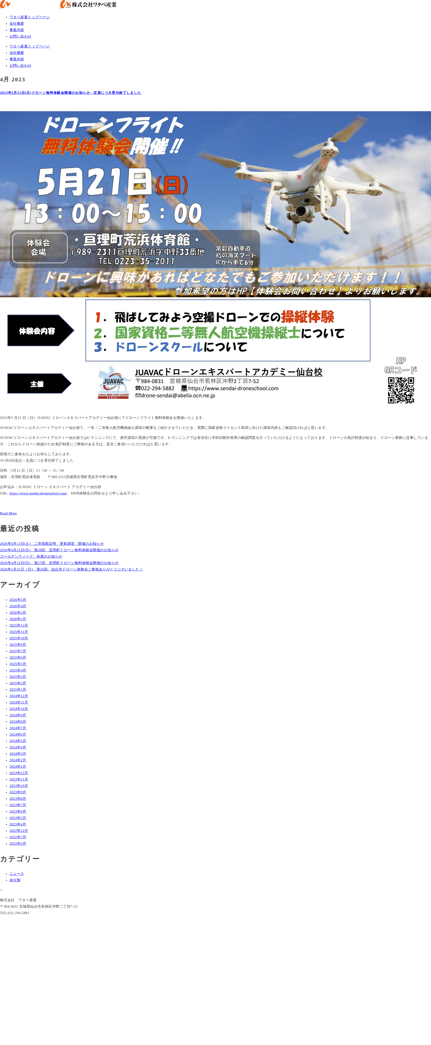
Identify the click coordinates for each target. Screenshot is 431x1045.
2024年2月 (17, 760)
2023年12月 (18, 773)
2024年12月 (18, 696)
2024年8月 (17, 722)
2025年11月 (18, 632)
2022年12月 (18, 831)
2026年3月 (17, 612)
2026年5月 (17, 600)
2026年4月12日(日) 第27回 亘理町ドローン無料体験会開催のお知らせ (59, 563)
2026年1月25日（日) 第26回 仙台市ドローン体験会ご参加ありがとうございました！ (71, 569)
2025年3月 (17, 677)
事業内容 (16, 30)
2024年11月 (18, 702)
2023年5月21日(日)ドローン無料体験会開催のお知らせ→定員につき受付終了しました (70, 93)
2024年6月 (17, 734)
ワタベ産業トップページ (29, 17)
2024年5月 (17, 741)
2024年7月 (17, 728)
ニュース (16, 874)
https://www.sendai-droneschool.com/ (38, 493)
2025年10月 (18, 638)
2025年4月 (17, 670)
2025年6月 (17, 657)
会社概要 (16, 23)
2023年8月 (17, 799)
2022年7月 (17, 837)
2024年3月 (17, 754)
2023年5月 (17, 818)
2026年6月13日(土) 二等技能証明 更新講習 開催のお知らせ (52, 544)
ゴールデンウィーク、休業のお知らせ (31, 556)
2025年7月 (17, 651)
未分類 (14, 880)
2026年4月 (17, 606)
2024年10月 (18, 709)
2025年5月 (17, 664)
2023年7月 (17, 805)
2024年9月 (17, 715)
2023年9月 (17, 792)
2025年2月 (17, 683)
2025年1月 (17, 689)
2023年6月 (17, 811)
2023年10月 (18, 786)
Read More (8, 513)
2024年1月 (17, 766)
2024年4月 (17, 747)
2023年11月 (18, 779)
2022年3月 (17, 843)
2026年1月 (17, 619)
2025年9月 (17, 645)
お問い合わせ (20, 36)
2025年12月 (18, 625)
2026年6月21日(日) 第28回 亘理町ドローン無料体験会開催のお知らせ (59, 550)
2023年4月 (17, 824)
